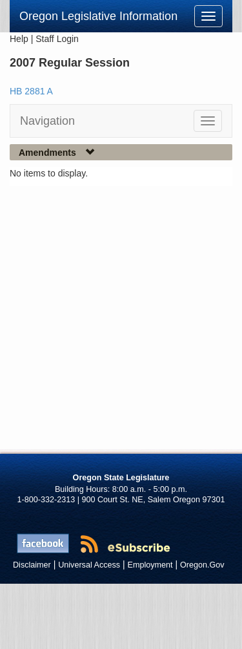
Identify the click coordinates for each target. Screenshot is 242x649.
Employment (150, 564)
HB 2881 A (31, 91)
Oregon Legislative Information (98, 16)
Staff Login (57, 39)
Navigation (47, 120)
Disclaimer (32, 564)
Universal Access (89, 564)
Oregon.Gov (202, 564)
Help (19, 39)
